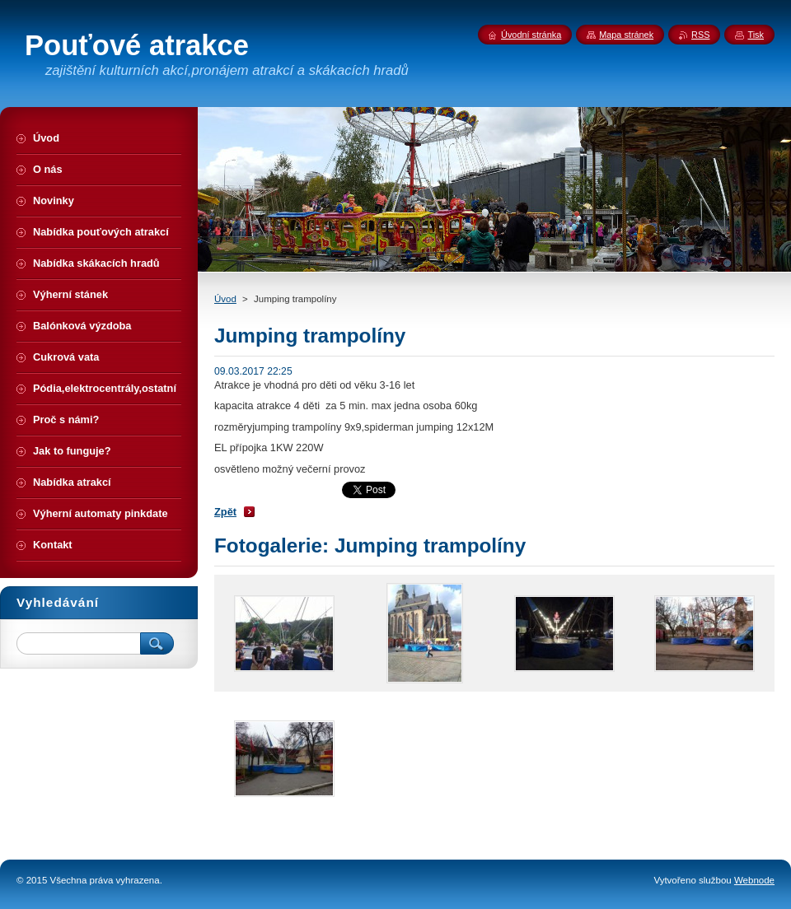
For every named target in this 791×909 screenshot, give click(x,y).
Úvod (225, 299)
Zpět (225, 512)
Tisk (755, 35)
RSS (700, 35)
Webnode (754, 880)
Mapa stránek (626, 35)
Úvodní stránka (531, 35)
